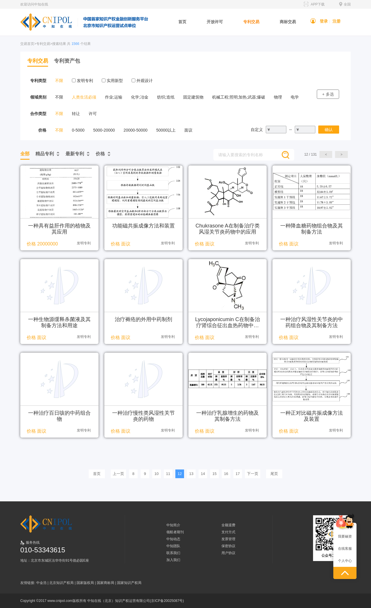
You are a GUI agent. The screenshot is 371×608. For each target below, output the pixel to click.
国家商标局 (105, 583)
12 (180, 474)
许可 (93, 113)
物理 (278, 97)
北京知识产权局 (61, 583)
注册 (336, 21)
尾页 (274, 474)
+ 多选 (328, 94)
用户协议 (228, 553)
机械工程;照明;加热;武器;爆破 (238, 97)
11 (168, 474)
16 (226, 474)
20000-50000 (135, 130)
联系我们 (173, 553)
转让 (76, 113)
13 (191, 474)
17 (238, 474)
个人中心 (345, 561)
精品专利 (44, 153)
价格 (100, 153)
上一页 (118, 474)
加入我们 (173, 560)
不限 (59, 80)
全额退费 (228, 525)
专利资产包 (67, 61)
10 (156, 474)
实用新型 (112, 80)
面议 (188, 130)
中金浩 (41, 583)
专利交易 (251, 21)
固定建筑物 (193, 97)
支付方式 (228, 532)
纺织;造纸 (165, 97)
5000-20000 (104, 130)
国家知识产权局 (129, 583)
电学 (295, 97)
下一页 (252, 474)
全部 (25, 153)
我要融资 (345, 536)
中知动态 (173, 539)
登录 (324, 21)
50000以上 (166, 130)
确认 (329, 129)
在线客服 (345, 549)
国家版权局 (85, 583)
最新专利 (75, 153)
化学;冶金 (139, 97)
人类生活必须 (84, 97)
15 (214, 474)
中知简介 (173, 525)
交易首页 (27, 44)
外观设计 (142, 80)
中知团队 (173, 546)
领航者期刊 (175, 532)
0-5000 (78, 130)
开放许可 (215, 21)
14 (203, 474)
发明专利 (82, 80)
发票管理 (228, 539)
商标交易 (288, 21)
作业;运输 (113, 97)
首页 (182, 21)
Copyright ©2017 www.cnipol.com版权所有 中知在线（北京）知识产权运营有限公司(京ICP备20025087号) (102, 601)
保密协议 (228, 546)
